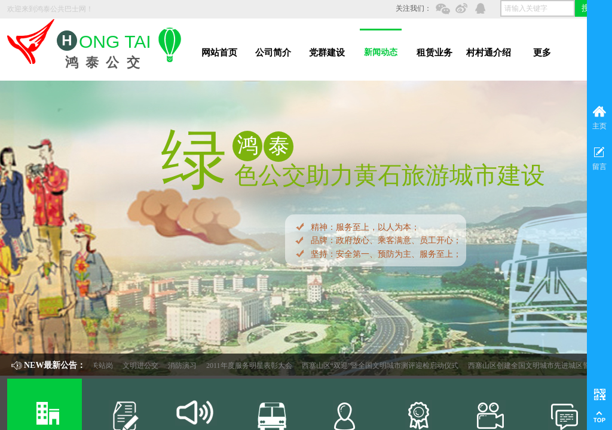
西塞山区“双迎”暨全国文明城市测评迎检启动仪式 (390, 365)
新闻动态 (380, 52)
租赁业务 (434, 52)
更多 (542, 52)
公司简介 (273, 52)
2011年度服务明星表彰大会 (259, 365)
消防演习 (192, 365)
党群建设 (327, 52)
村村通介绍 (488, 52)
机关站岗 (108, 365)
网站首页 (219, 52)
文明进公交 (150, 365)
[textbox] (537, 8)
